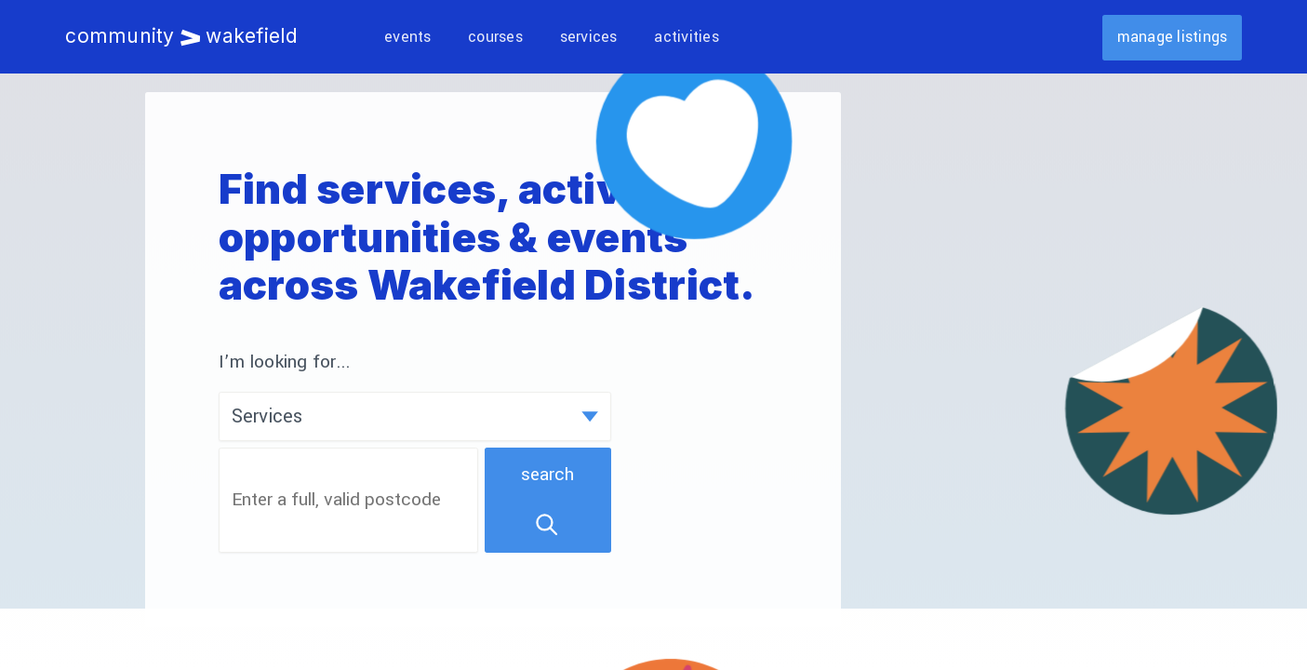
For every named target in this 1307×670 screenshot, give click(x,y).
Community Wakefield (181, 35)
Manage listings (1172, 36)
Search (547, 500)
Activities (686, 36)
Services (589, 36)
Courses (495, 36)
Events (408, 36)
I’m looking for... (285, 362)
